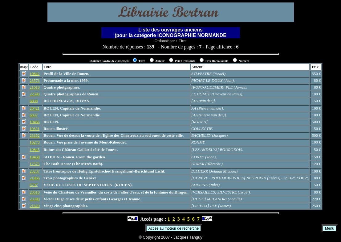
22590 (35, 94)
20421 (35, 108)
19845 (35, 149)
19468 (35, 157)
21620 (35, 205)
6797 (34, 184)
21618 (35, 87)
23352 (35, 135)
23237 (35, 171)
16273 (35, 142)
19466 (35, 121)
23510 (35, 192)
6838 (34, 100)
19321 (35, 128)
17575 (35, 163)
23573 (35, 80)
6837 (34, 115)
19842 (35, 73)
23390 (35, 199)
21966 (35, 178)
